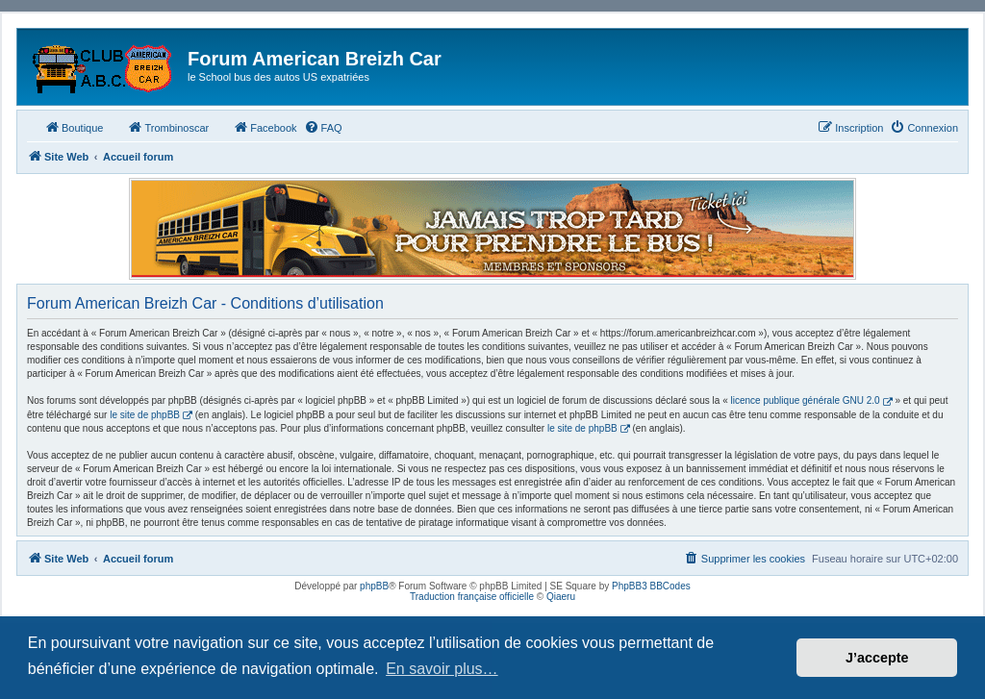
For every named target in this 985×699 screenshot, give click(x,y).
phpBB (374, 586)
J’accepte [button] (877, 657)
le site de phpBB (145, 415)
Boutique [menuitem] (73, 127)
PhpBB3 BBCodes (651, 586)
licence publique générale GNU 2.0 (805, 400)
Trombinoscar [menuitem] (168, 127)
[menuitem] (323, 127)
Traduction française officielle (472, 596)
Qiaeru (560, 596)
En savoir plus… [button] (442, 669)
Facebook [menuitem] (264, 127)
